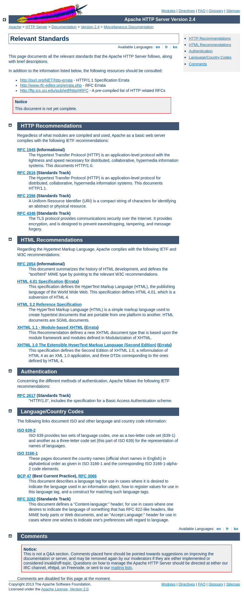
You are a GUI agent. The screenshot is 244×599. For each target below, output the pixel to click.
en (158, 47)
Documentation (63, 27)
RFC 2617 (26, 395)
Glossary (215, 11)
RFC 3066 (87, 476)
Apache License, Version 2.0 (64, 589)
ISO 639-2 (26, 430)
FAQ (202, 11)
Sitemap (233, 11)
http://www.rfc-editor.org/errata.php (51, 85)
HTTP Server (36, 27)
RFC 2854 (26, 264)
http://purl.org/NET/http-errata (46, 80)
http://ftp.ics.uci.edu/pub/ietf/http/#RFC (54, 90)
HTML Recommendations (210, 45)
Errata (71, 281)
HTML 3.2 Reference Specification (49, 304)
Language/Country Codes (210, 57)
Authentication (200, 51)
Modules (168, 11)
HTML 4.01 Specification (40, 281)
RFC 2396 (26, 195)
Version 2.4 (90, 27)
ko (175, 47)
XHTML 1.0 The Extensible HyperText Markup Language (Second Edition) (86, 345)
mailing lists (121, 567)
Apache (15, 27)
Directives (187, 11)
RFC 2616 (26, 172)
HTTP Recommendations (210, 38)
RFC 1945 (26, 149)
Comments (198, 64)
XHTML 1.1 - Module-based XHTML (50, 327)
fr (166, 47)
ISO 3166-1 (27, 453)
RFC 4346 (26, 213)
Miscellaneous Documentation (129, 27)
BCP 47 (24, 476)
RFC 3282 (26, 499)
